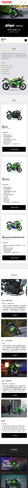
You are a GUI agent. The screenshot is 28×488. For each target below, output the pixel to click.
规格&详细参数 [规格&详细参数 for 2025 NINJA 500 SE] (14, 207)
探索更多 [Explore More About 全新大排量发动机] (10, 315)
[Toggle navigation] (25, 2)
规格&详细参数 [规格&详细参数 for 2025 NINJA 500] (14, 149)
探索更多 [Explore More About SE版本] (10, 435)
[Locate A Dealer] (22, 2)
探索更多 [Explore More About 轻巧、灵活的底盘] (10, 355)
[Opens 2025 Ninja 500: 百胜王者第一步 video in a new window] (14, 464)
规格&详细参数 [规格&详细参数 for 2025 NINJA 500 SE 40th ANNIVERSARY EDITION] (14, 258)
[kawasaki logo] (11, 2)
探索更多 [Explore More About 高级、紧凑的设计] (10, 395)
